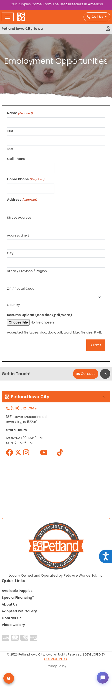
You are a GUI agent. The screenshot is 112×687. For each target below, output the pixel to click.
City (10, 253)
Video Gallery (13, 624)
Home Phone (25, 179)
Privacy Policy (56, 666)
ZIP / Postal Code (20, 288)
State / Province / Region (27, 271)
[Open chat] (103, 678)
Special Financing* (18, 597)
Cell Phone (16, 158)
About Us (9, 604)
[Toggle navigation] (8, 17)
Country (13, 304)
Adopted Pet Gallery (19, 611)
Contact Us (11, 618)
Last (10, 149)
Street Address (19, 217)
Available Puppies (17, 590)
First (10, 131)
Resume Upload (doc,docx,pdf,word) (39, 314)
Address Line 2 (18, 235)
